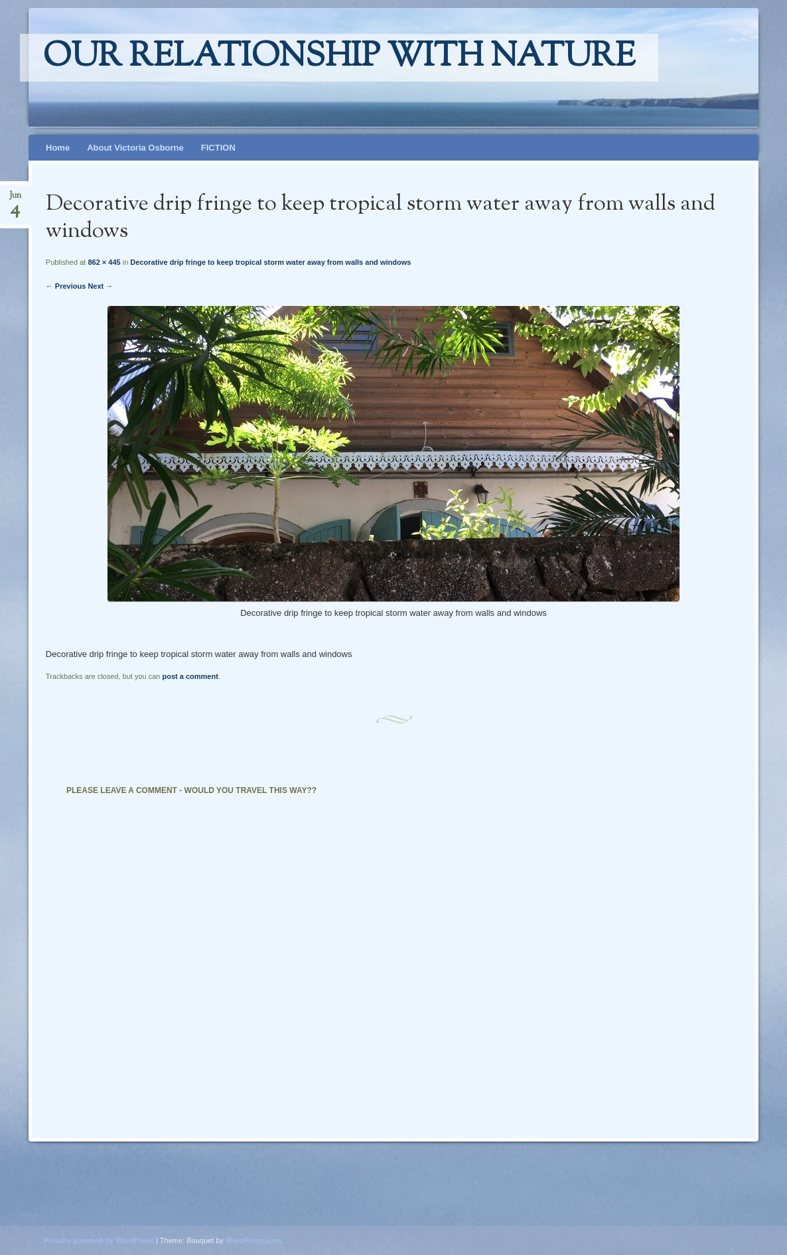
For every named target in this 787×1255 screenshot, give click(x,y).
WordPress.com (253, 1240)
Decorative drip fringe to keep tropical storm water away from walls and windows (270, 262)
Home (58, 148)
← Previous (66, 286)
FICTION (218, 148)
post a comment (190, 676)
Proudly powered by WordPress (99, 1240)
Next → (100, 286)
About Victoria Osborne (135, 148)
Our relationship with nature (339, 58)
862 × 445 (104, 262)
